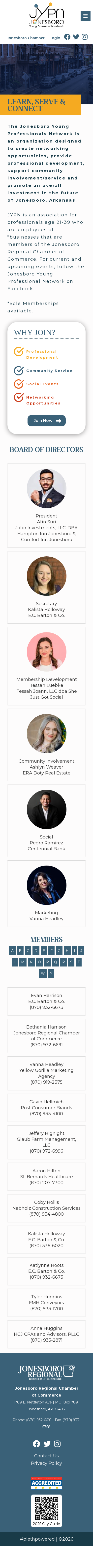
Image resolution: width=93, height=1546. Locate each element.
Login (55, 38)
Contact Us (46, 1456)
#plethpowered (37, 1539)
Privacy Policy (46, 1463)
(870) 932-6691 (39, 1420)
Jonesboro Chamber (26, 38)
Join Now (43, 420)
